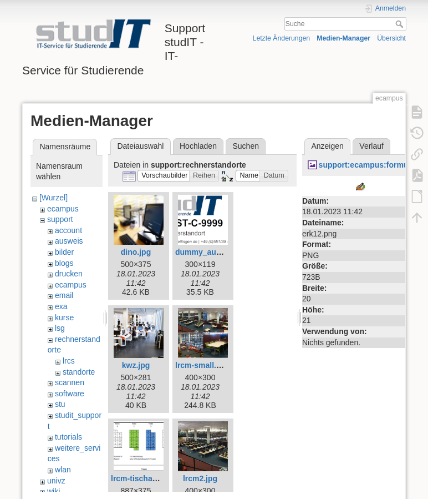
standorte (79, 371)
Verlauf (371, 146)
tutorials (68, 436)
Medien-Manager (343, 38)
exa (61, 306)
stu (60, 404)
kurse (64, 317)
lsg (60, 328)
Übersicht (391, 38)
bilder (64, 252)
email (64, 295)
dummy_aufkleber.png (216, 252)
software (69, 393)
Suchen (246, 146)
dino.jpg (136, 252)
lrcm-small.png (203, 365)
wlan (63, 469)
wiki (53, 491)
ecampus (63, 208)
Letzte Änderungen (281, 38)
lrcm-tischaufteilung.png (156, 478)
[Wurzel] (53, 197)
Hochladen (198, 146)
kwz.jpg (136, 365)
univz (56, 480)
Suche (400, 24)
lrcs (69, 360)
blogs (64, 263)
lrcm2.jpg (200, 478)
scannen (69, 382)
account (68, 230)
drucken (69, 273)
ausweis (69, 240)
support (60, 219)
